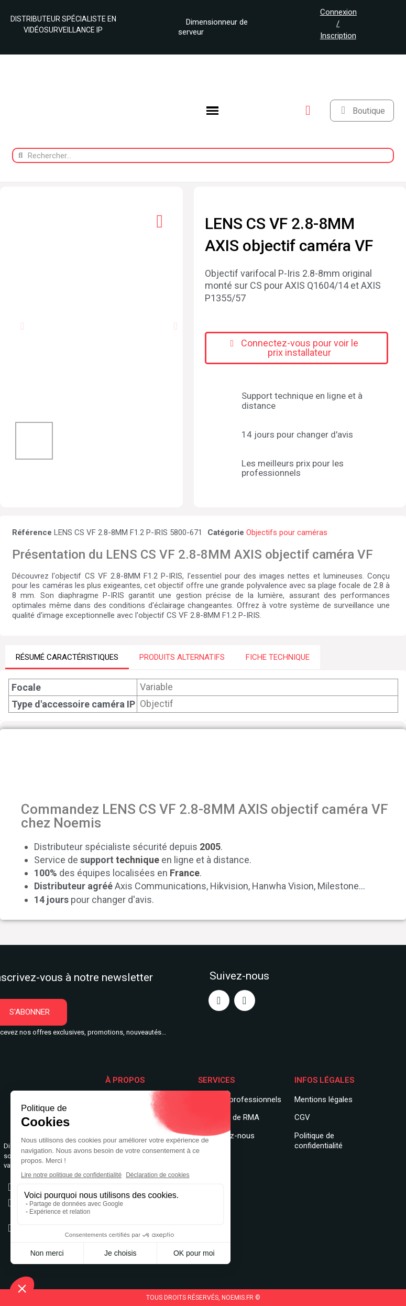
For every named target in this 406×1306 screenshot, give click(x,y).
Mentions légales (323, 1099)
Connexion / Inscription (338, 23)
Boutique (369, 111)
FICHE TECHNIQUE (278, 657)
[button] (22, 326)
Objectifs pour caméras (286, 532)
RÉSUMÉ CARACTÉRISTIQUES (67, 657)
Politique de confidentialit (316, 1140)
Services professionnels (239, 1099)
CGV (302, 1117)
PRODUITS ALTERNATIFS (182, 657)
